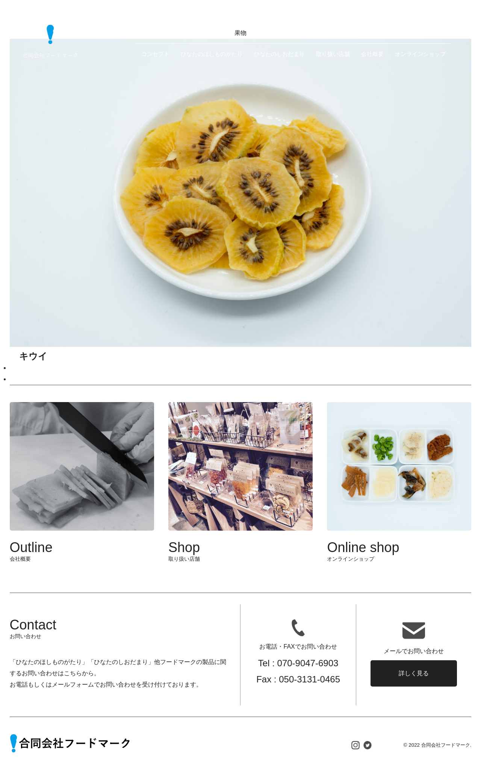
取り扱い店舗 (333, 54)
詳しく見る (414, 673)
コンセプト (155, 54)
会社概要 (372, 54)
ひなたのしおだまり (279, 54)
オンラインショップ (420, 54)
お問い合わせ (427, 23)
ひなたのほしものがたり (212, 54)
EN (390, 22)
